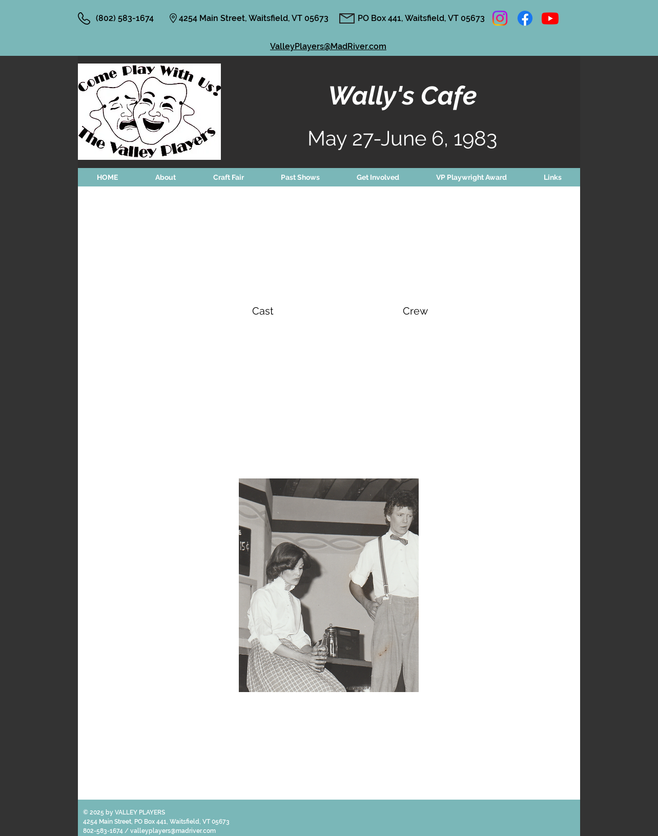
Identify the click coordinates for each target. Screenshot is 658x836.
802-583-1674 (104, 830)
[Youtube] (550, 18)
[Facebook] (525, 18)
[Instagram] (500, 18)
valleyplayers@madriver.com (173, 830)
